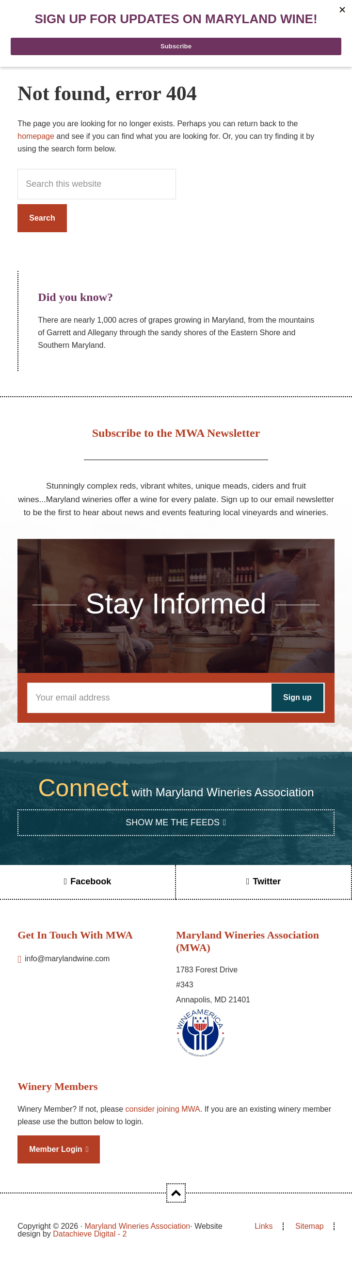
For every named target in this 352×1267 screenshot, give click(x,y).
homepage (35, 136)
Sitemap (309, 1226)
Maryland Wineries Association (137, 1226)
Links (263, 1226)
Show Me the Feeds (173, 822)
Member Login (55, 1149)
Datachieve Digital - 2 (90, 1234)
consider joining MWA (163, 1109)
